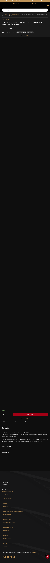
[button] (25, 29)
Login (3, 494)
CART (34, 3)
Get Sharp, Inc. (34, 552)
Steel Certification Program (9, 522)
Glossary (5, 503)
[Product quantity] (8, 414)
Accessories (7, 14)
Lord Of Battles (5, 19)
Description (6, 428)
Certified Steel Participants (9, 525)
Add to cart (30, 414)
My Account (17, 3)
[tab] (25, 428)
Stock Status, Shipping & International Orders (13, 511)
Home (2, 14)
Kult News (5, 506)
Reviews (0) (5, 452)
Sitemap (5, 546)
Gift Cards (5, 508)
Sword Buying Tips (7, 516)
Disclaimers (5, 535)
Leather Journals (15, 14)
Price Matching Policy (8, 527)
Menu (48, 6)
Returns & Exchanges (7, 514)
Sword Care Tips (7, 519)
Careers (5, 543)
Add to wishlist (25, 35)
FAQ (4, 500)
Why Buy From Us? (7, 498)
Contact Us (5, 549)
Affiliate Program (7, 538)
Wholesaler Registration (8, 541)
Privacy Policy (6, 530)
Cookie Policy (6, 532)
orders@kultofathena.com (7, 491)
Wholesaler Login (10, 494)
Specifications (6, 446)
